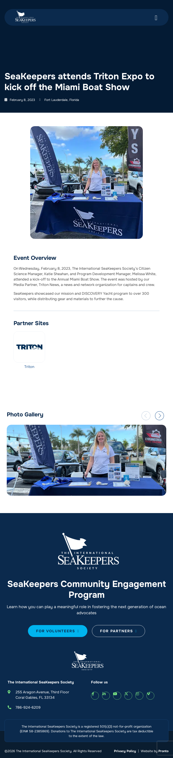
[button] (145, 415)
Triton (29, 366)
